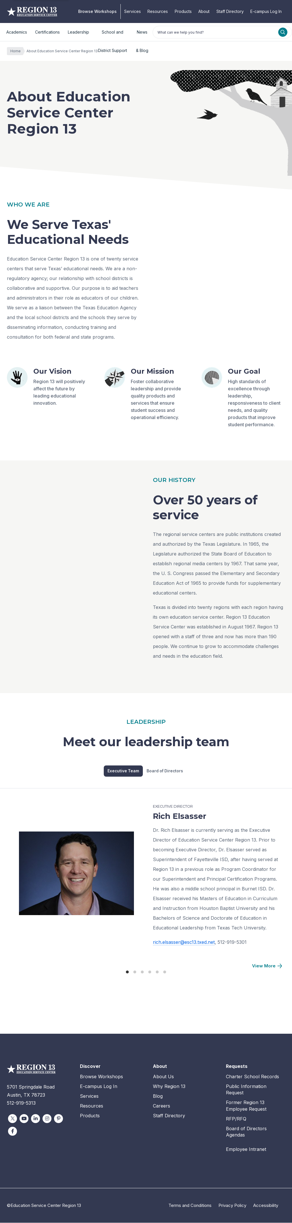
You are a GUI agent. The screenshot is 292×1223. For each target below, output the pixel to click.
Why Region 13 (169, 1086)
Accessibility (265, 1205)
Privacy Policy (232, 1205)
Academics (16, 32)
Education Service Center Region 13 (32, 11)
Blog (158, 1096)
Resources (157, 11)
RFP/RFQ (236, 1119)
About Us (163, 1077)
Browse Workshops (97, 11)
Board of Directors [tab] (166, 771)
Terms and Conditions (190, 1205)
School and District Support (112, 35)
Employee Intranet (246, 1149)
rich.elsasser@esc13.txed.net (184, 942)
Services (132, 11)
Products (183, 11)
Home (17, 51)
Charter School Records (252, 1077)
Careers (161, 1106)
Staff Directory (230, 11)
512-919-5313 (21, 1103)
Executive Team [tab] (123, 771)
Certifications (47, 32)
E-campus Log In (266, 11)
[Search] (282, 32)
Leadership (78, 32)
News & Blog (142, 35)
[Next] (267, 966)
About (204, 11)
